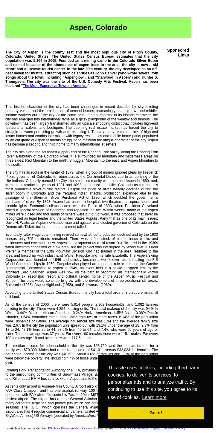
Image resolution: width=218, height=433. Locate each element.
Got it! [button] (156, 412)
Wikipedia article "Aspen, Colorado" (150, 428)
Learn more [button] (154, 397)
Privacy (180, 428)
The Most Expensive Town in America (54, 86)
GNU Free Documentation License (69, 428)
